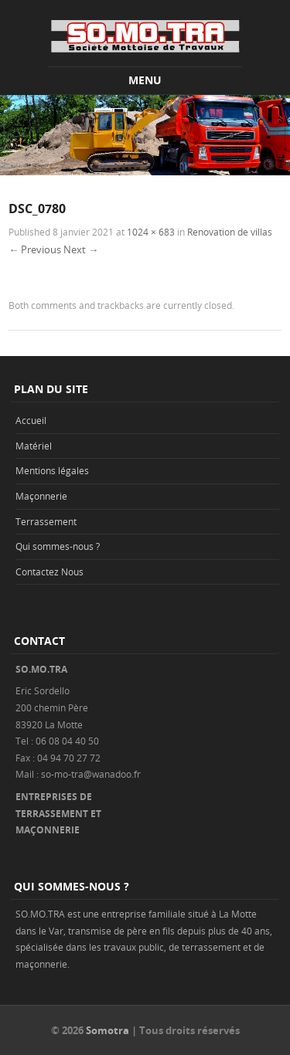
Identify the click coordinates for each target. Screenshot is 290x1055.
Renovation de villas (229, 232)
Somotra (107, 1030)
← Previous (35, 249)
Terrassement (46, 521)
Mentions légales (52, 470)
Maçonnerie (41, 496)
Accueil (30, 420)
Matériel (33, 445)
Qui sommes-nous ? (57, 546)
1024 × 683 (151, 232)
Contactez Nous (49, 571)
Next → (80, 249)
